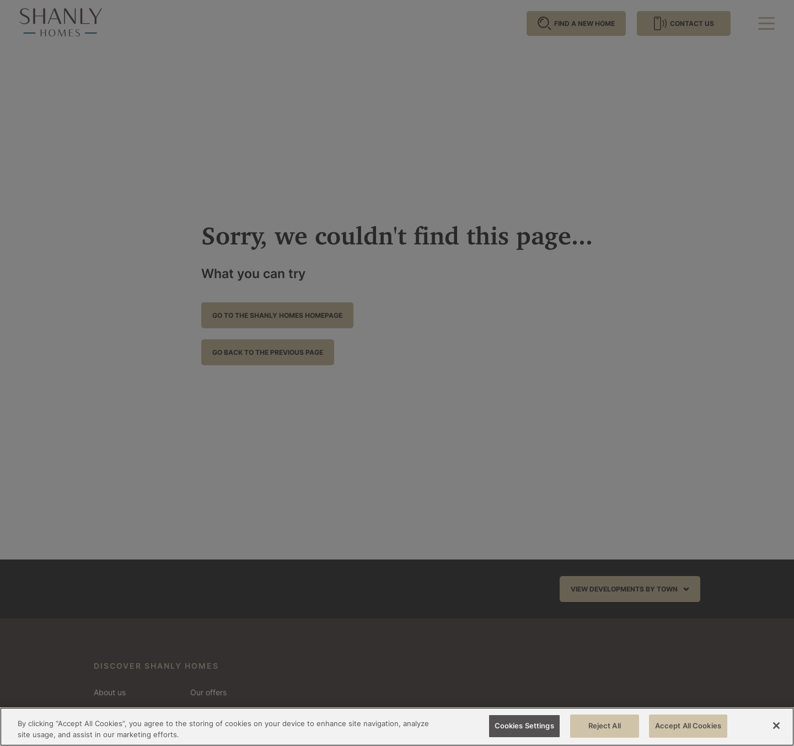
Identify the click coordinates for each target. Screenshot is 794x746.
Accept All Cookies (688, 725)
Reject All (604, 725)
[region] (397, 726)
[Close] (776, 725)
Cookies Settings (524, 725)
